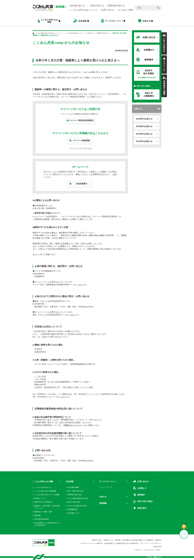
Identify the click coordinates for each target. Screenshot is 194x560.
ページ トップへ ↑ (184, 535)
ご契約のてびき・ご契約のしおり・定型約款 (106, 540)
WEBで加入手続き (145, 501)
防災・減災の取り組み (76, 491)
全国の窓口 (142, 508)
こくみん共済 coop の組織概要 (45, 491)
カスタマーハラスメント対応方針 (91, 543)
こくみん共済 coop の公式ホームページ (48, 33)
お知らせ (145, 21)
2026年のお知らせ (144, 119)
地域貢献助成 (72, 509)
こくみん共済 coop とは (43, 487)
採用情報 (103, 503)
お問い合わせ (107, 10)
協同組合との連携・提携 (43, 512)
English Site (157, 546)
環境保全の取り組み (75, 495)
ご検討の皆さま (96, 5)
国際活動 (37, 515)
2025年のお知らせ (144, 126)
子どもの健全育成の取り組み (78, 498)
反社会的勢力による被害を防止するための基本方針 (121, 543)
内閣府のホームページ (72, 425)
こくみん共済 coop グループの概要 (47, 495)
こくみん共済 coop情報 (49, 21)
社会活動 (81, 21)
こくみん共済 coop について (83, 10)
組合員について (40, 498)
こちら (80, 284)
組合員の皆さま (77, 5)
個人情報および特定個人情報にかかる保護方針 (138, 540)
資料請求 (141, 495)
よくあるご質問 (125, 10)
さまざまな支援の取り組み (77, 506)
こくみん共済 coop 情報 (43, 481)
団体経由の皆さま (116, 5)
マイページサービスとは (81, 148)
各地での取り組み (74, 502)
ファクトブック (106, 487)
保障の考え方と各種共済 (43, 502)
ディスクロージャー (113, 21)
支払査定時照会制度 (41, 519)
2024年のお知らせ (144, 134)
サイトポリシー (156, 543)
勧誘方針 (158, 540)
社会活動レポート (74, 513)
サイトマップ (144, 543)
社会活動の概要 (73, 487)
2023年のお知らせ (144, 141)
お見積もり (142, 488)
